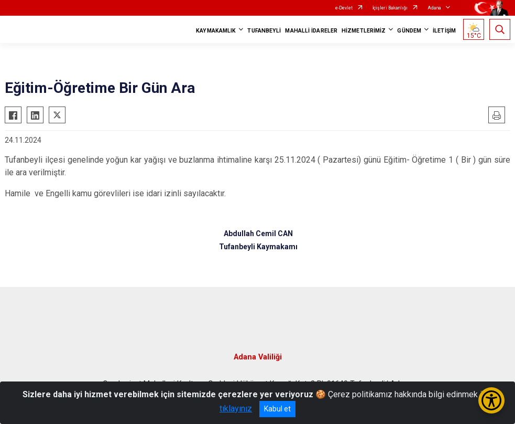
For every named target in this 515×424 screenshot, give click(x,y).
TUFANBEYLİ (264, 30)
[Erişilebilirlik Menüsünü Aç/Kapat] (491, 400)
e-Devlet (344, 7)
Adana (434, 7)
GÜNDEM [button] (409, 30)
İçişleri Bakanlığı (390, 7)
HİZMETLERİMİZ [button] (364, 30)
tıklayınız (236, 409)
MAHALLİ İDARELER (311, 30)
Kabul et (277, 409)
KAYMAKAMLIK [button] (216, 30)
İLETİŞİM (444, 30)
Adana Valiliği (258, 357)
